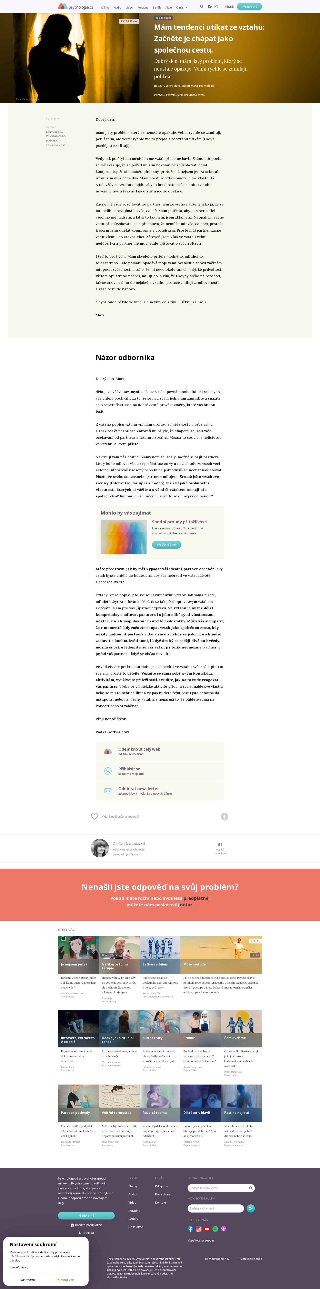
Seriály (157, 7)
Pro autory (162, 1194)
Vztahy (51, 127)
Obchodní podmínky (217, 1259)
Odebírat (251, 1208)
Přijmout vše (65, 1280)
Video (129, 7)
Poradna (142, 7)
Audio (117, 7)
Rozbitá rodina (155, 1112)
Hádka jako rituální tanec (118, 1040)
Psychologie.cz (75, 6)
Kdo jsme (161, 1186)
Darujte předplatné (86, 1225)
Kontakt (160, 1202)
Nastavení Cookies (251, 1259)
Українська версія (201, 1240)
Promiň (189, 1038)
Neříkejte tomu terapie (115, 966)
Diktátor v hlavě (196, 1112)
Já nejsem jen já (74, 964)
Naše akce (135, 1227)
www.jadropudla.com (126, 854)
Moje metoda (194, 964)
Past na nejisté (236, 1112)
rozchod (52, 140)
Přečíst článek (167, 545)
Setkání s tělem (155, 964)
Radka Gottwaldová (129, 844)
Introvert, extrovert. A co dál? (78, 1040)
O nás (180, 7)
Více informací (18, 1267)
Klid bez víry (152, 1038)
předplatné (196, 898)
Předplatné (249, 7)
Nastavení (27, 1280)
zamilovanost (56, 145)
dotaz (186, 905)
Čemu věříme (235, 1038)
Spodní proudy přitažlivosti (179, 522)
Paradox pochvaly (75, 1112)
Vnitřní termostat (116, 1112)
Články (105, 7)
